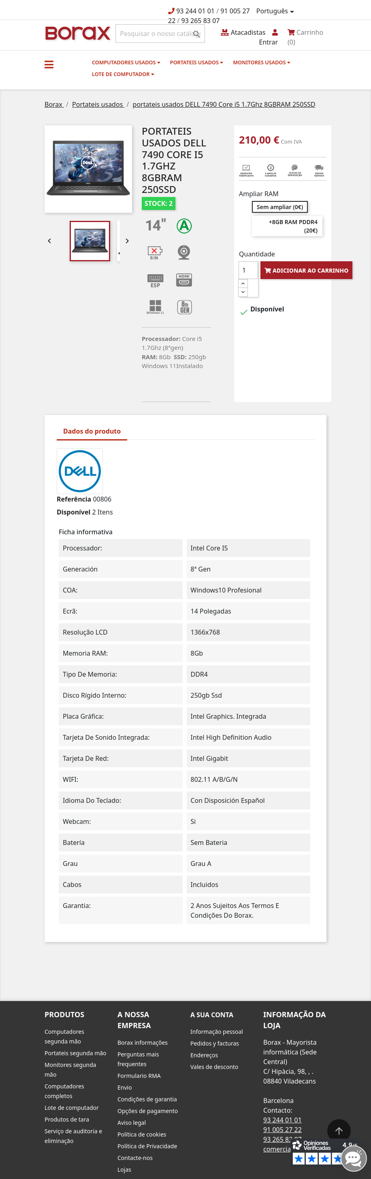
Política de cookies (141, 1134)
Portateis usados (196, 62)
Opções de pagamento (147, 1111)
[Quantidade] (248, 270)
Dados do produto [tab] (92, 431)
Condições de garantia (147, 1099)
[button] (49, 64)
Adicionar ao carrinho (306, 270)
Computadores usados (126, 62)
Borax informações (142, 1042)
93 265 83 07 (200, 20)
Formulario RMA (139, 1076)
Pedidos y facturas (214, 1043)
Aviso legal (131, 1122)
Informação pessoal (216, 1031)
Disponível (73, 512)
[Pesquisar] (160, 33)
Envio (124, 1087)
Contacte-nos (135, 1158)
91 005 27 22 (282, 1129)
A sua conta (211, 1014)
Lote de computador (123, 74)
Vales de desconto (214, 1067)
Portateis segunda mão (76, 1053)
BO (77, 32)
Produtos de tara (67, 1119)
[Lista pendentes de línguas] (276, 11)
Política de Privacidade (147, 1146)
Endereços (204, 1055)
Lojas (124, 1169)
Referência (74, 499)
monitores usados (261, 62)
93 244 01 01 (195, 10)
